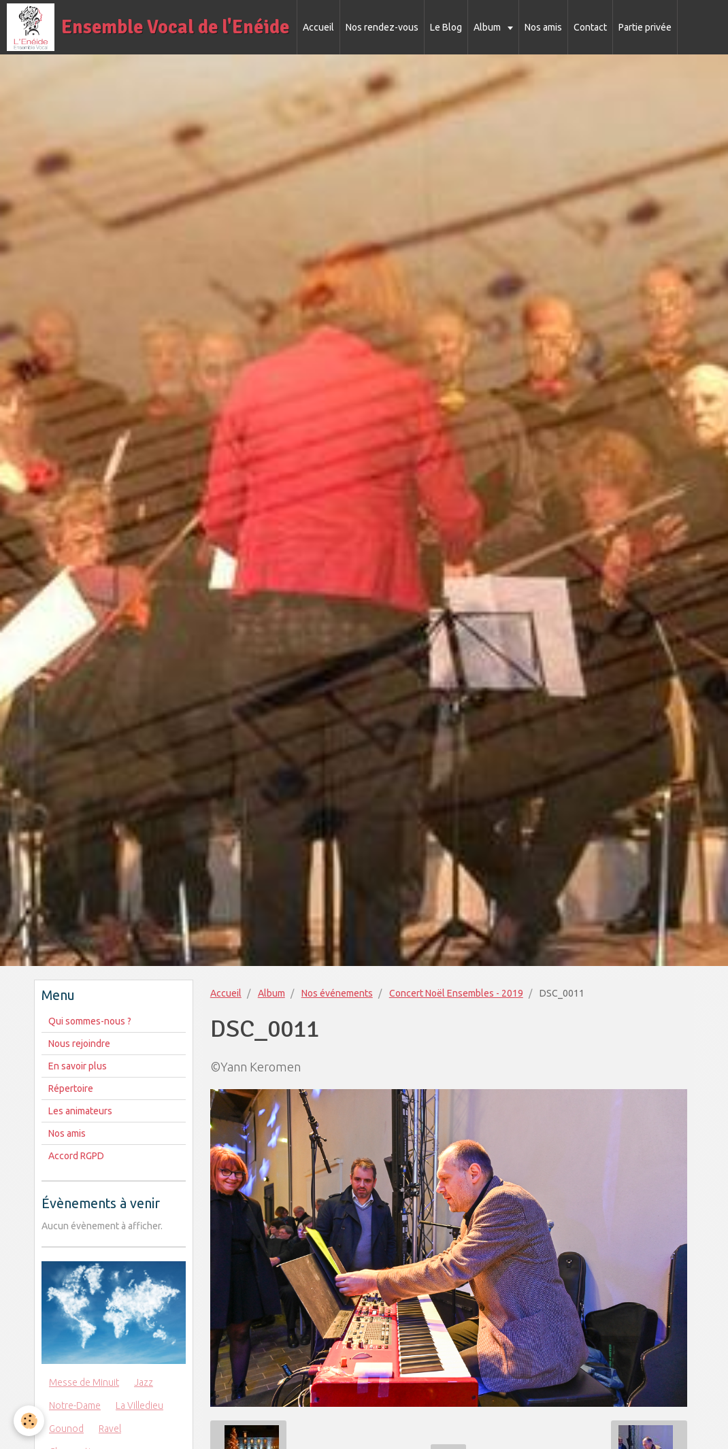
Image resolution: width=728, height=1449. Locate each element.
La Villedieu (139, 1405)
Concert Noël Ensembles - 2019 (456, 993)
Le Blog (446, 27)
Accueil (318, 27)
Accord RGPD (76, 1155)
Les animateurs (80, 1110)
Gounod (66, 1428)
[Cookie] (29, 1420)
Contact (590, 27)
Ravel (110, 1428)
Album (488, 27)
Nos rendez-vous (382, 27)
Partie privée (645, 27)
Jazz (143, 1382)
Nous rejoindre (79, 1043)
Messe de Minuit (84, 1382)
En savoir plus (77, 1066)
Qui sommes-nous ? (89, 1021)
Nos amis (543, 27)
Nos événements (337, 993)
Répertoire (70, 1088)
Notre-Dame (75, 1405)
